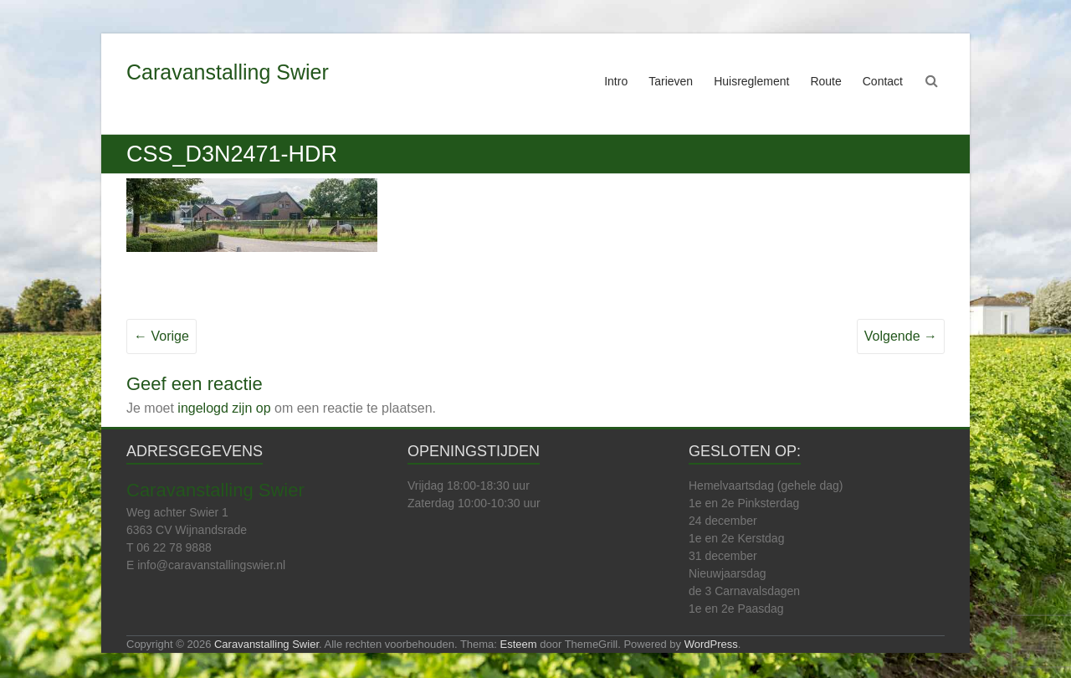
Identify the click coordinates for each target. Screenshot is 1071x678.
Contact (883, 81)
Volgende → (900, 336)
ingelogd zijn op (223, 408)
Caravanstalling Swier (227, 72)
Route (825, 81)
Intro (616, 81)
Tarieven (670, 81)
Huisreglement (751, 81)
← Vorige (161, 336)
